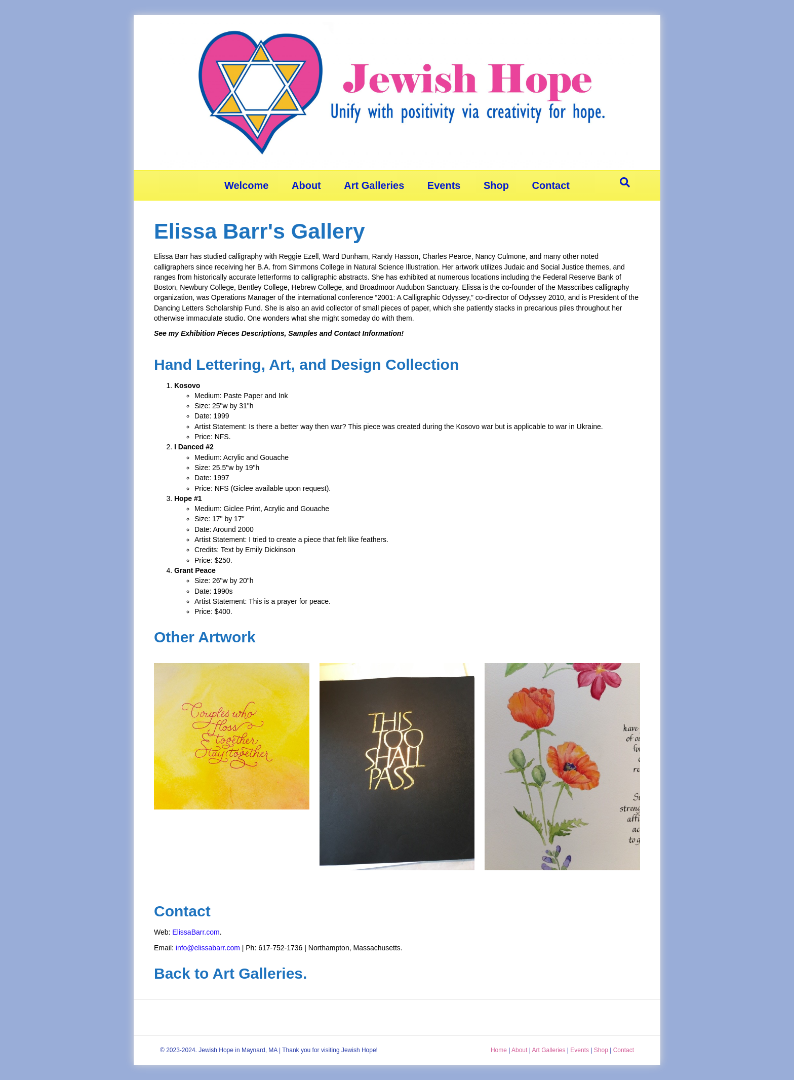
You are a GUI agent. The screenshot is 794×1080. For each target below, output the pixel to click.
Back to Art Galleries (228, 973)
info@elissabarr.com (208, 948)
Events (444, 185)
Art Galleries (374, 185)
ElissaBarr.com (195, 932)
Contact (551, 185)
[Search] (625, 182)
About (306, 185)
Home (499, 1050)
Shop (496, 185)
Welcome (246, 185)
